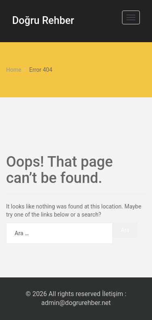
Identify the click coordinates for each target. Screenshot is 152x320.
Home (13, 70)
